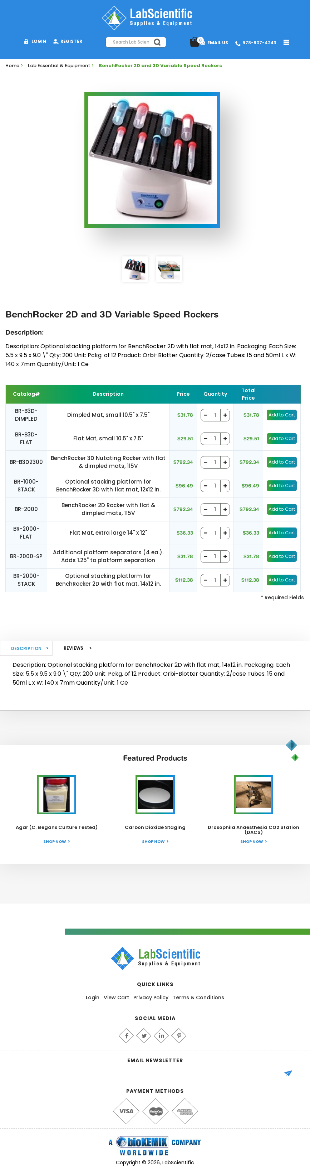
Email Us (217, 43)
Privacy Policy (150, 997)
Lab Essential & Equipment (59, 65)
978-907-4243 (259, 43)
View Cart (116, 997)
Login (38, 41)
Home (12, 65)
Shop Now (54, 841)
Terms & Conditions (198, 997)
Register (71, 41)
